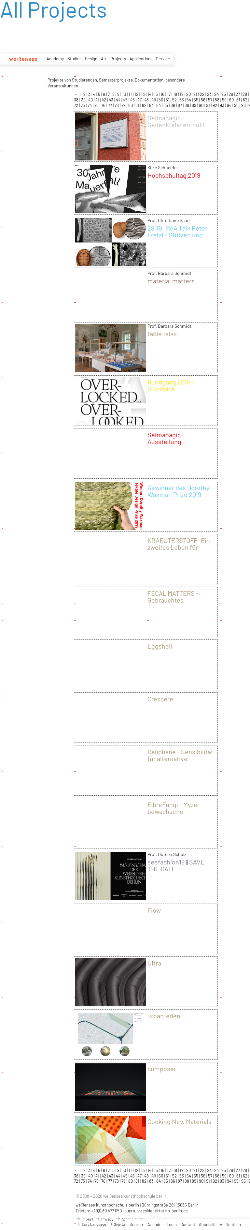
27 (238, 94)
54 (189, 99)
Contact (187, 1224)
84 (159, 105)
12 (136, 94)
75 (97, 105)
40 (91, 99)
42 (104, 99)
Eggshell (159, 646)
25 (224, 94)
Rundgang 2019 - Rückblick (170, 385)
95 (237, 105)
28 (245, 94)
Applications (141, 58)
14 (149, 94)
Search (136, 1224)
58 (217, 99)
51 (168, 99)
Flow (154, 910)
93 (222, 105)
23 (210, 94)
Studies (74, 58)
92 (215, 105)
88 (187, 105)
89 (194, 105)
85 (166, 105)
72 (76, 105)
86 (173, 105)
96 (244, 105)
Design (91, 58)
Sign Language (123, 1224)
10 (124, 94)
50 (161, 99)
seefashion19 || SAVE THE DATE (175, 865)
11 (131, 94)
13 (143, 94)
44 (118, 99)
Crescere (160, 699)
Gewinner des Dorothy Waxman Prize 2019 (178, 491)
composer (161, 1068)
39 (84, 99)
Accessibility (210, 1224)
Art (104, 58)
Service (163, 58)
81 (137, 105)
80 (131, 105)
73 (83, 105)
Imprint (84, 1219)
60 (232, 99)
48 (147, 99)
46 (133, 99)
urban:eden (163, 1016)
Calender (154, 1224)
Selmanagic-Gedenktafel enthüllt (176, 121)
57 (210, 99)
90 (201, 105)
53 (182, 99)
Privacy (104, 1219)
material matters (171, 281)
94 (229, 105)
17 (169, 94)
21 (195, 94)
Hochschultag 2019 (173, 175)
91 (208, 105)
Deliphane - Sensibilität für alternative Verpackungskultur (180, 758)
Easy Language (91, 1224)
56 (203, 99)
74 (90, 105)
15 (156, 94)
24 (217, 94)
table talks (162, 334)
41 (97, 99)
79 (124, 105)
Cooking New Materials (179, 1121)
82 (144, 105)
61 (238, 99)
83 (152, 105)
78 (117, 105)
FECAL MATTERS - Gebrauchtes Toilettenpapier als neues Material (173, 603)
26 (231, 94)
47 (140, 99)
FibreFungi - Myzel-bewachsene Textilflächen (174, 811)
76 (103, 105)
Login (172, 1224)
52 (175, 99)
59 (225, 99)
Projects (118, 58)
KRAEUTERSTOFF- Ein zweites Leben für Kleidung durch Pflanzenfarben (178, 550)
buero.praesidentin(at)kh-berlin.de (156, 1210)
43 (111, 99)
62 (245, 99)
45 (126, 99)
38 (76, 99)
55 (196, 99)
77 (110, 105)
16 (162, 94)
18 (175, 94)
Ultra (154, 963)
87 (180, 105)
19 (182, 94)
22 (202, 94)
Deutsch (233, 1224)
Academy (55, 58)
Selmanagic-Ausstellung (165, 438)
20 (189, 94)
